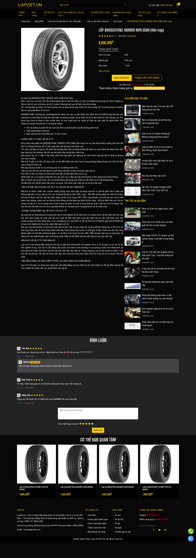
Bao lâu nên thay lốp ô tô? (154, 175)
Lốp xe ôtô (49, 13)
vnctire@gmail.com (31, 529)
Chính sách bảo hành (95, 523)
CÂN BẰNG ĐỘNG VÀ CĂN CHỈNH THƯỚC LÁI (41, 261)
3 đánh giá (131, 36)
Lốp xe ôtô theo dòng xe (98, 21)
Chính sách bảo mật (95, 527)
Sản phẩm (39, 21)
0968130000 (78, 525)
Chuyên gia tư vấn (100, 13)
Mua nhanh (121, 77)
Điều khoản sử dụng (95, 532)
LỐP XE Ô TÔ (47, 139)
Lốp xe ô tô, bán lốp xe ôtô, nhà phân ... (65, 21)
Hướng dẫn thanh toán (96, 519)
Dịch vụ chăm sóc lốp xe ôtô (71, 14)
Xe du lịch (118, 519)
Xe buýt (117, 527)
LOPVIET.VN (30, 4)
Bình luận (98, 430)
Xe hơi (116, 515)
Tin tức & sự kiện (144, 14)
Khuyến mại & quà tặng (122, 14)
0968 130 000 (137, 84)
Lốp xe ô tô (70, 515)
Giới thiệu (34, 14)
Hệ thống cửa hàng (167, 13)
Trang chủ (21, 14)
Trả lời (19, 356)
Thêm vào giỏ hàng (147, 77)
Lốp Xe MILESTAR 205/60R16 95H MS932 (76, 487)
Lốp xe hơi (117, 21)
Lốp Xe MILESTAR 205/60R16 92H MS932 (117, 487)
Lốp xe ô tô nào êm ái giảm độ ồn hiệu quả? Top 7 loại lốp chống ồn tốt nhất (158, 255)
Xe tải (116, 523)
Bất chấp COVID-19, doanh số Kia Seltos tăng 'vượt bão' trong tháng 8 (158, 238)
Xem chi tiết (104, 71)
